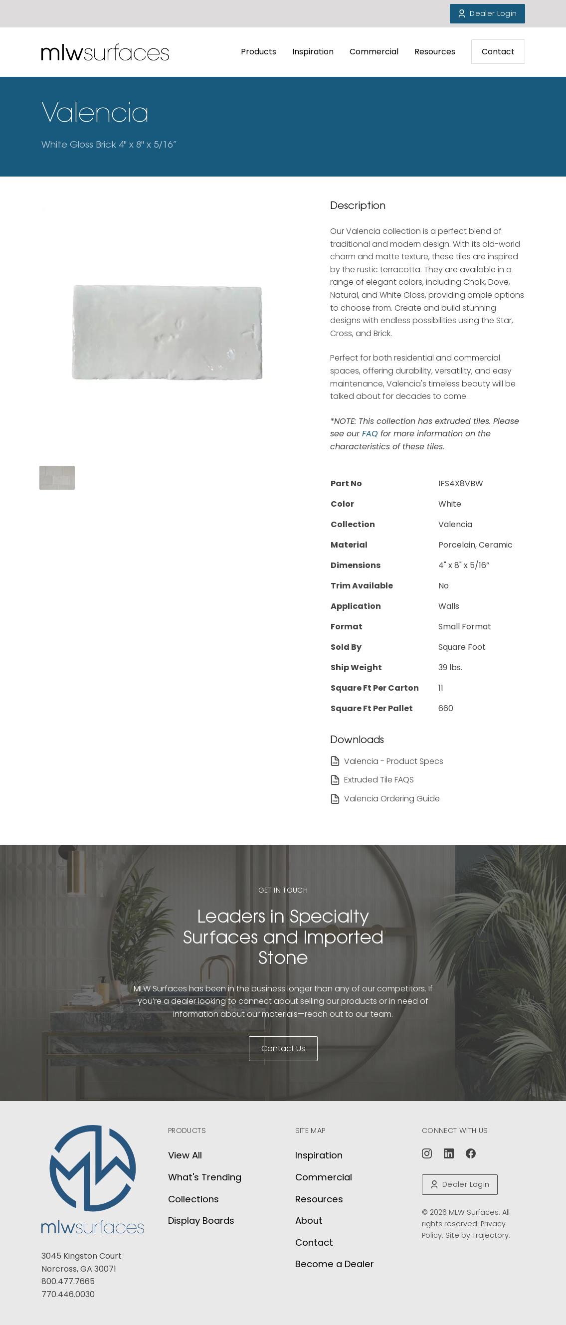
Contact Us (283, 1048)
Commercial (374, 51)
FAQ (371, 433)
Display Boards (201, 1220)
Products (258, 51)
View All (185, 1155)
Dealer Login (487, 13)
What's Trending (204, 1177)
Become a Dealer (334, 1264)
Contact (498, 51)
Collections (193, 1199)
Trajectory (490, 1235)
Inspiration (313, 51)
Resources (434, 51)
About (309, 1220)
